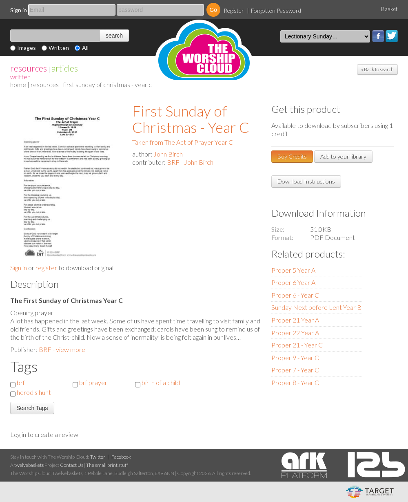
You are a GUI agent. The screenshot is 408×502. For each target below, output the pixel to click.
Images (26, 47)
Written (59, 47)
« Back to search (377, 69)
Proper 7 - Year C (295, 370)
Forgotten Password (276, 10)
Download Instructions (306, 181)
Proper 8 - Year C (295, 382)
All (85, 47)
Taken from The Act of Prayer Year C (182, 142)
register (46, 267)
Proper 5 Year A (293, 270)
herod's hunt (34, 392)
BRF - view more (62, 349)
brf (21, 382)
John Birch (168, 154)
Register (234, 10)
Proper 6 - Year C (295, 295)
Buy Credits (292, 156)
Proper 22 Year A (295, 332)
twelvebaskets (29, 465)
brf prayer (93, 382)
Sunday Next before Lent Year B (316, 307)
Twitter (392, 36)
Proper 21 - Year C (297, 345)
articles (64, 68)
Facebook (378, 36)
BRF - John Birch (190, 162)
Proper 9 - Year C (295, 357)
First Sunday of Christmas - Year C (190, 119)
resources (28, 68)
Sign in (18, 10)
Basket (389, 9)
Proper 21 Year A (295, 320)
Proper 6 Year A (293, 282)
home (18, 84)
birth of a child (161, 382)
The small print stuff (107, 465)
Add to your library (343, 156)
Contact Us (71, 465)
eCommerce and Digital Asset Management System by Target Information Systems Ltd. (370, 492)
